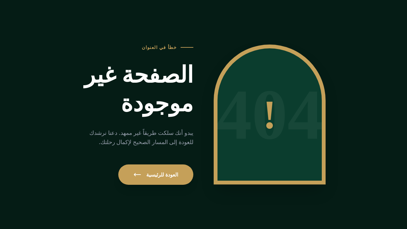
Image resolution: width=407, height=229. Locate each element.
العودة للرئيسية (156, 174)
